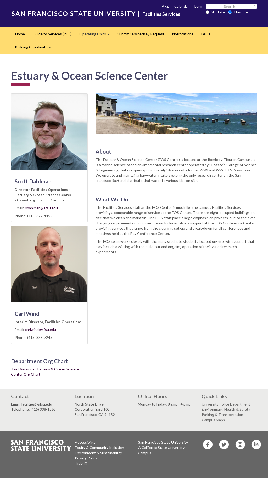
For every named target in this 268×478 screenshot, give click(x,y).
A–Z (165, 6)
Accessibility (85, 442)
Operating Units (96, 35)
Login (198, 6)
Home (20, 34)
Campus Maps (213, 420)
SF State (215, 12)
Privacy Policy (86, 458)
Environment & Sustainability (98, 453)
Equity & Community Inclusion (99, 447)
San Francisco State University (163, 442)
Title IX (81, 463)
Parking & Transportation (222, 414)
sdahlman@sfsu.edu (41, 208)
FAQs (205, 34)
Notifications (182, 34)
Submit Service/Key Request (140, 34)
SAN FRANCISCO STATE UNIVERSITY (74, 13)
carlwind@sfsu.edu (40, 329)
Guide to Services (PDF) (52, 34)
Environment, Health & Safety (226, 409)
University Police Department (226, 404)
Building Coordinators (33, 47)
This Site (238, 12)
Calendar (181, 6)
